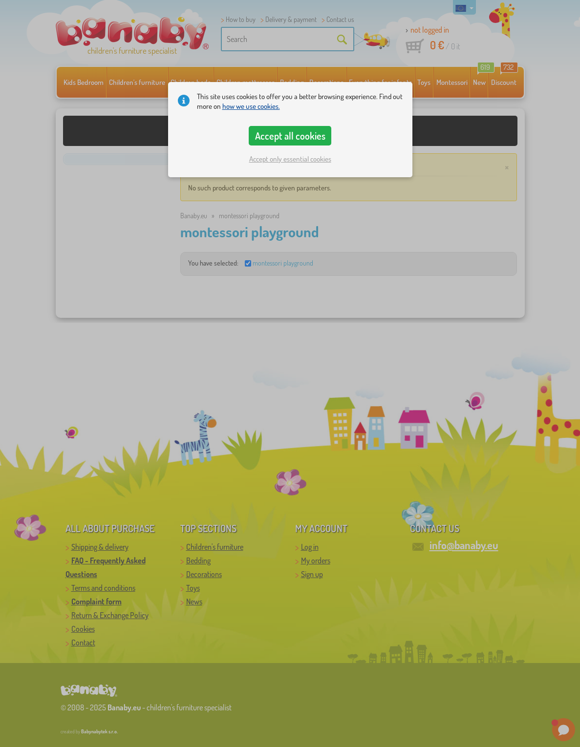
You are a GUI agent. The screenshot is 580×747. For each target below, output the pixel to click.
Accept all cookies (290, 135)
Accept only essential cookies (290, 159)
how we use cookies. (251, 106)
